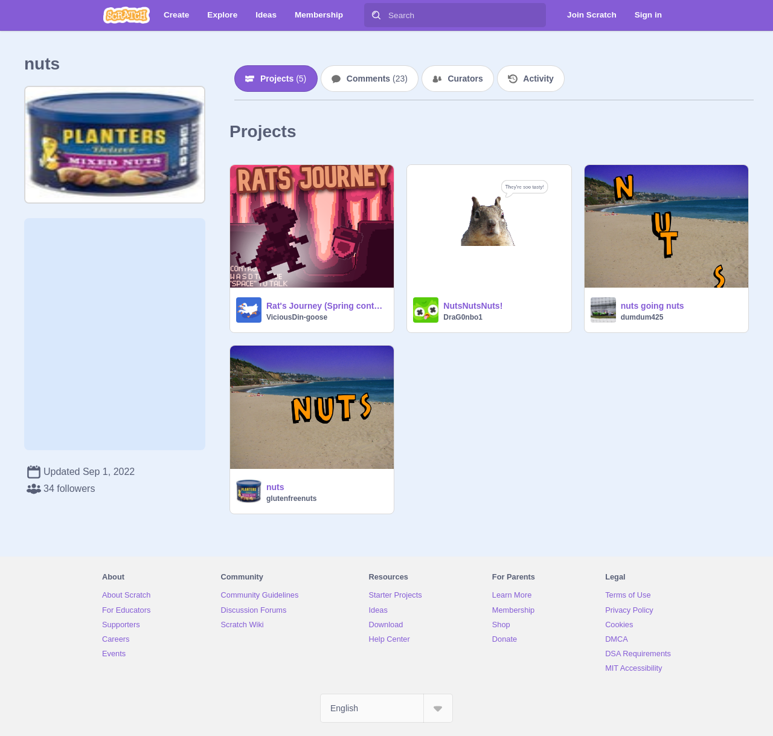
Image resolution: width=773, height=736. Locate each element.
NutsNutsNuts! (472, 306)
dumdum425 (642, 317)
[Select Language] (386, 708)
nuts (275, 487)
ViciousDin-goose (296, 317)
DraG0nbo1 (463, 317)
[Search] (376, 15)
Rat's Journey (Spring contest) (326, 306)
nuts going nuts (652, 306)
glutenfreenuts (291, 498)
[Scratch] (126, 15)
